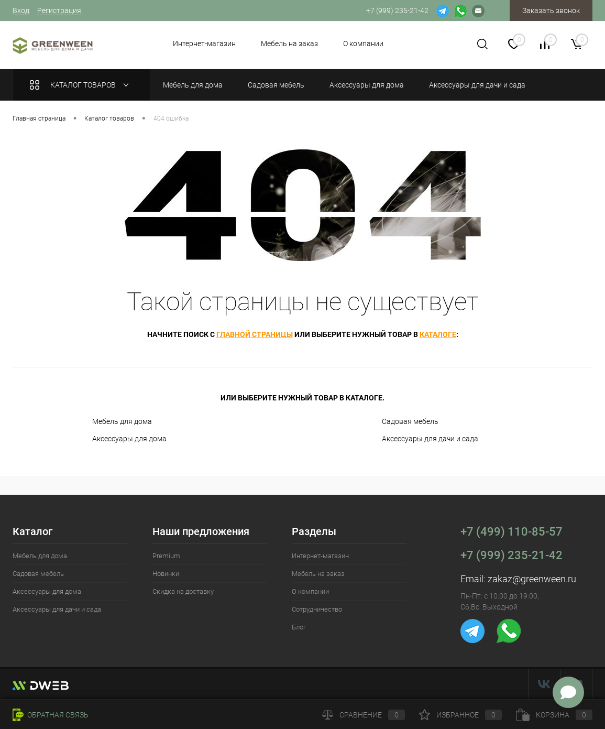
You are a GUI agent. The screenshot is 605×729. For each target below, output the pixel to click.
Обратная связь (51, 715)
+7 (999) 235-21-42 (511, 555)
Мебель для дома (122, 421)
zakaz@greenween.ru (532, 578)
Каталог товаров (81, 85)
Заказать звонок (551, 10)
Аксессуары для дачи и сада (430, 438)
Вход (21, 10)
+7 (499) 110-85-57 (511, 531)
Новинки (165, 574)
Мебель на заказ (289, 43)
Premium (166, 556)
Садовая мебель (410, 421)
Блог (299, 627)
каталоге (438, 334)
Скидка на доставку (183, 591)
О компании (363, 43)
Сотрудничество (317, 609)
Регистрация (59, 10)
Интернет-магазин (204, 43)
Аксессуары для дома (129, 438)
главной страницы (254, 334)
